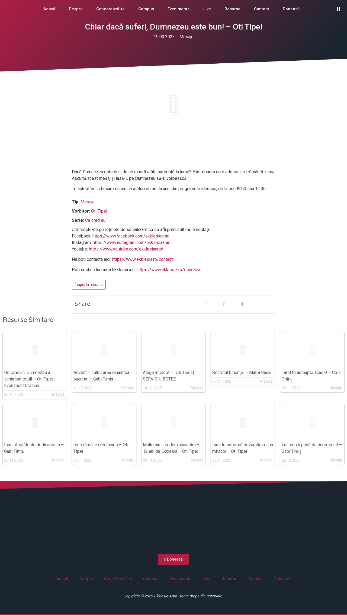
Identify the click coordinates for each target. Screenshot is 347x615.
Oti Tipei (99, 211)
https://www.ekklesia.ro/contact (142, 259)
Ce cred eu (95, 220)
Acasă (49, 8)
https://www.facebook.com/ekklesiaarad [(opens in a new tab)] (130, 236)
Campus (146, 8)
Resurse (232, 8)
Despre (76, 8)
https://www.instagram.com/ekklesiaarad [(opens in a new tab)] (132, 242)
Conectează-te (110, 8)
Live (207, 8)
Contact (261, 8)
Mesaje (186, 36)
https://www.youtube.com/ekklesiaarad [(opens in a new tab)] (126, 249)
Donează (291, 8)
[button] (338, 9)
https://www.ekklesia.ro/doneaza (168, 269)
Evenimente (179, 8)
